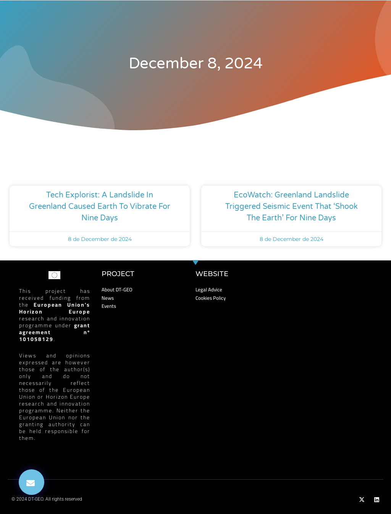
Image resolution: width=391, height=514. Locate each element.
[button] (31, 482)
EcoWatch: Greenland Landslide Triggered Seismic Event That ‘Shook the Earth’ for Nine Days (291, 207)
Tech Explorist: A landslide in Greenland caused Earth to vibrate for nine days (99, 207)
